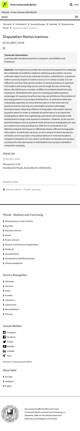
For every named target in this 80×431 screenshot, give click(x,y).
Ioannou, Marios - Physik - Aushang (23, 189)
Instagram (11, 332)
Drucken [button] (9, 376)
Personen (9, 286)
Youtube (10, 346)
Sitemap (9, 314)
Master (8, 235)
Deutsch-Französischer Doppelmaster (21, 244)
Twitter (10, 341)
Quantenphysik (12, 253)
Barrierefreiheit (12, 309)
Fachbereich (21, 24)
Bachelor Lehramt (13, 230)
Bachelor (9, 226)
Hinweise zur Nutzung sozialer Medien (17, 362)
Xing (9, 355)
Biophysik (9, 249)
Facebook (11, 337)
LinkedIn (11, 351)
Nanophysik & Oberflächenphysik (20, 258)
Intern (8, 290)
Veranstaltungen (37, 24)
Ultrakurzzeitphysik (13, 263)
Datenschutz (10, 304)
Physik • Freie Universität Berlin (19, 12)
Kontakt (8, 295)
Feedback (9, 381)
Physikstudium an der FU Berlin (19, 221)
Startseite (7, 24)
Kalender (53, 24)
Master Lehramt (12, 239)
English (8, 386)
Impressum (10, 300)
